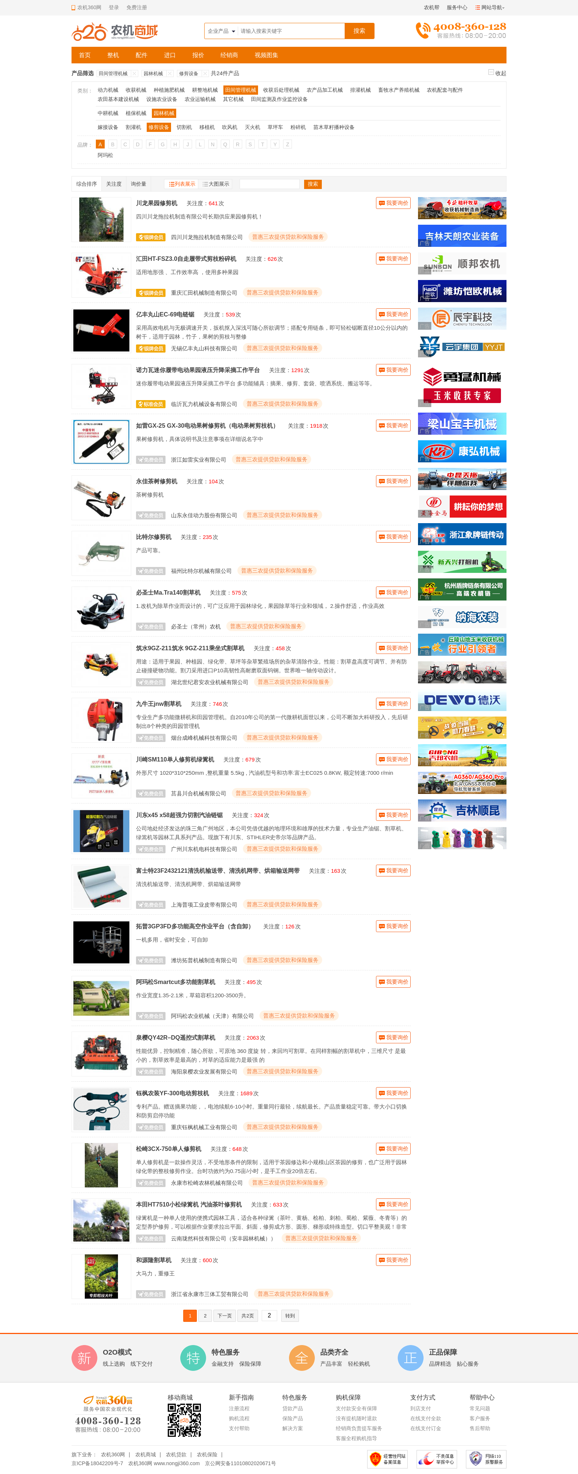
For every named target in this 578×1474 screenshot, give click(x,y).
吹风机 (229, 127)
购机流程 (239, 1418)
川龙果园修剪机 (156, 203)
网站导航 (491, 7)
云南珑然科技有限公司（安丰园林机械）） (223, 1238)
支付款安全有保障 (356, 1408)
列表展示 (185, 184)
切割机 (184, 127)
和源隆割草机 (153, 1260)
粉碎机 (298, 127)
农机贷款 (176, 1454)
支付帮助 (239, 1428)
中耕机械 (108, 113)
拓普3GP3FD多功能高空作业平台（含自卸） (195, 926)
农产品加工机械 (325, 90)
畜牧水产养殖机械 (398, 90)
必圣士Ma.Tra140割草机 (168, 592)
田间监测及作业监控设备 (279, 99)
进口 (170, 55)
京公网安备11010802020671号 (240, 1463)
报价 (198, 55)
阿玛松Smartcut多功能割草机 (175, 981)
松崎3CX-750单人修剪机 (168, 1148)
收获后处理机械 (281, 90)
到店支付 (420, 1408)
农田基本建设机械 (118, 99)
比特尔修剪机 (153, 536)
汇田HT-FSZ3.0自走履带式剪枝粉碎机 (186, 258)
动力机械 (108, 90)
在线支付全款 (425, 1418)
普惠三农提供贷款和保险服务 (288, 237)
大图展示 (219, 184)
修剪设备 (188, 73)
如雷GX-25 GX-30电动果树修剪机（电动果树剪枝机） (207, 425)
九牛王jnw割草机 (158, 703)
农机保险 (207, 1454)
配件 (141, 55)
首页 (85, 55)
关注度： (198, 203)
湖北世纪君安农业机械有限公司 (209, 682)
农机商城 (145, 1454)
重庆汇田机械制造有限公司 (204, 293)
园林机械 (153, 73)
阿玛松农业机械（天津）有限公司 (212, 1016)
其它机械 (233, 99)
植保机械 (136, 113)
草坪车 (275, 127)
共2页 (247, 1316)
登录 (114, 7)
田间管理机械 (113, 73)
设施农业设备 (161, 99)
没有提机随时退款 (356, 1418)
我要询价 (397, 203)
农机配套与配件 (445, 90)
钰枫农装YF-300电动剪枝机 (172, 1093)
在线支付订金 (425, 1428)
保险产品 (292, 1418)
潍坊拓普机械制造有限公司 (204, 960)
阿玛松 (105, 155)
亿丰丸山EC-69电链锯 (165, 314)
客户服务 (480, 1418)
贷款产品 (292, 1408)
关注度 (114, 184)
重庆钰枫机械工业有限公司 (204, 1127)
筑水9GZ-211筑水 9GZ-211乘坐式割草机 (190, 648)
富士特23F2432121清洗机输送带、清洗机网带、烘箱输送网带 (218, 870)
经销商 (229, 55)
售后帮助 (480, 1428)
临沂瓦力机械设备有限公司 (204, 404)
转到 (290, 1316)
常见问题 (480, 1408)
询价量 (138, 184)
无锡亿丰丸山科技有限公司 (204, 348)
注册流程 (239, 1408)
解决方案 (292, 1428)
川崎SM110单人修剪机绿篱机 (175, 759)
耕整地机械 (205, 90)
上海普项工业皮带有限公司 (204, 904)
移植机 (207, 127)
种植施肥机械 (169, 90)
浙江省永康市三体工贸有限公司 (209, 1294)
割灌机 (133, 127)
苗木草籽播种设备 (334, 127)
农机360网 (113, 1454)
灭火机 (252, 127)
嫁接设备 (108, 127)
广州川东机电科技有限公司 (204, 849)
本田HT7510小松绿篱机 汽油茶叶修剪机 (189, 1204)
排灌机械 (360, 90)
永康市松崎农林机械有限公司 (207, 1183)
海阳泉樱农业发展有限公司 (204, 1071)
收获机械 (136, 90)
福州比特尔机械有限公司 (201, 571)
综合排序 (86, 184)
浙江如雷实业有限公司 (198, 459)
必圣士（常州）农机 (196, 626)
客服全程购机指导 (356, 1438)
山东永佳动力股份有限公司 (204, 515)
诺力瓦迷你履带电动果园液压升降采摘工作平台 (198, 370)
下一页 (224, 1316)
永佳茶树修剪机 (156, 481)
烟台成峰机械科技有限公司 (204, 738)
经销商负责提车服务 (359, 1428)
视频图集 (266, 55)
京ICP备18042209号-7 (97, 1463)
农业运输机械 (200, 99)
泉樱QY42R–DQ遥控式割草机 (175, 1037)
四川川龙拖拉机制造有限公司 (207, 237)
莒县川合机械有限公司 (198, 793)
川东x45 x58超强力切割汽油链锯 (179, 815)
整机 (113, 55)
